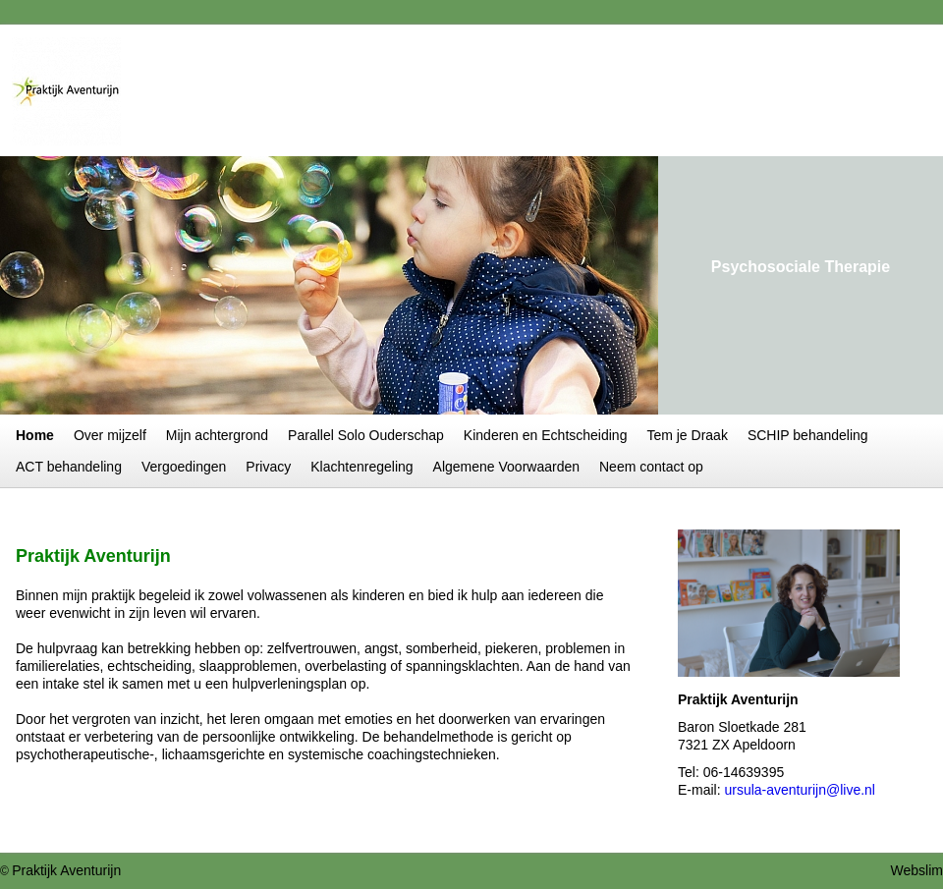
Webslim (917, 870)
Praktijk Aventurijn (66, 870)
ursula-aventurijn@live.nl (799, 790)
